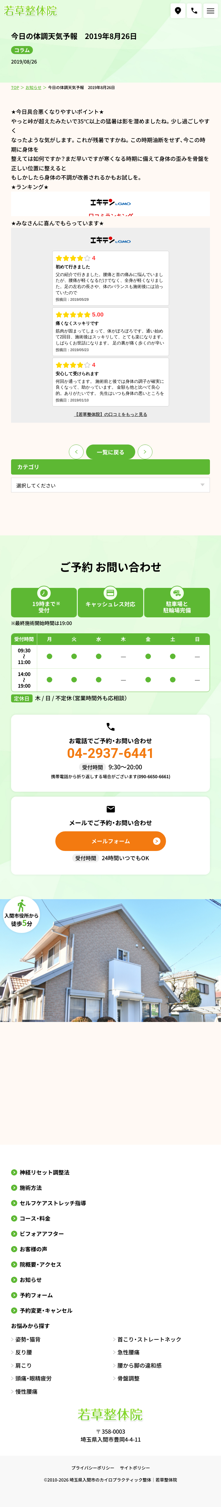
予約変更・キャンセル (46, 1310)
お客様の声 (33, 1249)
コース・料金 (35, 1218)
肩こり (23, 1365)
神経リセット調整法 (44, 1172)
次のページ (145, 452)
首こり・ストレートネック (149, 1339)
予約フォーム (36, 1295)
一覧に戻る (110, 452)
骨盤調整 (128, 1378)
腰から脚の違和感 (139, 1365)
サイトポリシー (135, 1468)
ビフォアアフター (42, 1233)
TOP (15, 87)
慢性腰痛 (26, 1391)
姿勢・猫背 (28, 1339)
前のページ (76, 452)
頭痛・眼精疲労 (33, 1378)
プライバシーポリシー (92, 1468)
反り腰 (23, 1352)
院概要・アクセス (40, 1264)
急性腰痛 (128, 1352)
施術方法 (31, 1187)
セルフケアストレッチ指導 (53, 1203)
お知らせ (33, 87)
